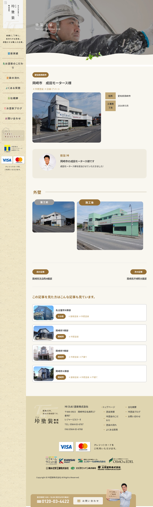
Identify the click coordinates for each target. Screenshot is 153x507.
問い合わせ (13, 118)
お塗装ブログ (13, 108)
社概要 (13, 98)
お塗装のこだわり (13, 65)
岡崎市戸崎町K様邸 (137, 279)
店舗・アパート (53, 89)
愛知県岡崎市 (41, 75)
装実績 (13, 53)
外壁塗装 (39, 89)
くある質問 (13, 88)
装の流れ (13, 77)
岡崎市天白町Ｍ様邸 (42, 279)
